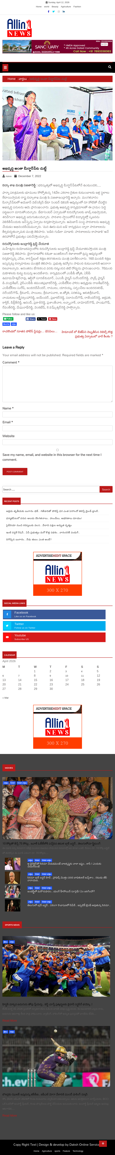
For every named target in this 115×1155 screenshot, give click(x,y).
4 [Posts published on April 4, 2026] (81, 671)
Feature (66, 1151)
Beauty (55, 6)
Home (39, 6)
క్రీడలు (5, 942)
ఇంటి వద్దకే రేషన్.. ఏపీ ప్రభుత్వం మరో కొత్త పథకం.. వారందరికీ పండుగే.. (43, 532)
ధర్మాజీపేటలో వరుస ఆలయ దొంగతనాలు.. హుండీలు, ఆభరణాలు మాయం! (44, 518)
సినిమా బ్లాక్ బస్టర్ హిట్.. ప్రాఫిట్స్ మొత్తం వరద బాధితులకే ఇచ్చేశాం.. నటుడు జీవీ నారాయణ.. (67, 879)
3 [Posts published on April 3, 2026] (66, 671)
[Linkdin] (64, 11)
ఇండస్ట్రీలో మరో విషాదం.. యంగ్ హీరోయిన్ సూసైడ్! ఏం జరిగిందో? (61, 891)
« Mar (5, 697)
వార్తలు (6, 783)
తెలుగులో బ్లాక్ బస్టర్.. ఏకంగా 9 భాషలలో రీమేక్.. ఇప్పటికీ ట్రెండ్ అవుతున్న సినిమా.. (68, 905)
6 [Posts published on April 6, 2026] (3, 675)
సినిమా (12, 783)
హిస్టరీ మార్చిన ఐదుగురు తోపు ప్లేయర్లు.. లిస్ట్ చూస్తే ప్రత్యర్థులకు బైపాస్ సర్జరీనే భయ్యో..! (47, 1004)
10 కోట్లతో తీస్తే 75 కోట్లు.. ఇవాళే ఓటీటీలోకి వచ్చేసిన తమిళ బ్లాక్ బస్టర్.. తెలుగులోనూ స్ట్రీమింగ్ (51, 843)
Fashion (77, 6)
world (46, 6)
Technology (78, 1151)
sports (57, 1151)
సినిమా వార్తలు (22, 783)
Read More (9, 1020)
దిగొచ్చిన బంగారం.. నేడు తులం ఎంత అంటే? (29, 539)
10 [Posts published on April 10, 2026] (66, 675)
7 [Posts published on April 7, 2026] (19, 675)
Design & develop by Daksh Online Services (70, 1144)
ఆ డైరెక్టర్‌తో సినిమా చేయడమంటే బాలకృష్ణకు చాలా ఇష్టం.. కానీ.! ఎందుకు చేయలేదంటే (64, 865)
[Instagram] (59, 11)
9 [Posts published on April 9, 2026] (50, 675)
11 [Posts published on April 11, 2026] (82, 675)
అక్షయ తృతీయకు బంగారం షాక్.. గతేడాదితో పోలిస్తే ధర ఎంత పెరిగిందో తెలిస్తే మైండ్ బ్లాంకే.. (52, 511)
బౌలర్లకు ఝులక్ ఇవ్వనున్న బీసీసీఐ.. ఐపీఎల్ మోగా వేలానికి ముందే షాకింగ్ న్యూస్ (45, 1094)
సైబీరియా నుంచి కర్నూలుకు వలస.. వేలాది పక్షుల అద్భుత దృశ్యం (39, 525)
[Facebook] (49, 11)
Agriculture (66, 6)
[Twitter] (53, 11)
